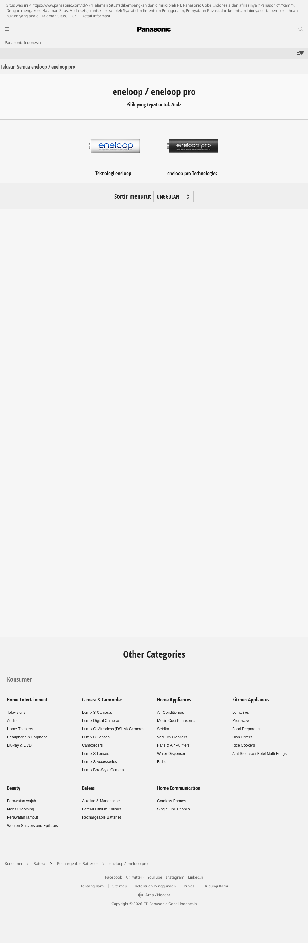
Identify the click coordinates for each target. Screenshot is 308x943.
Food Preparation (247, 729)
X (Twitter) (135, 877)
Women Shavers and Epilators (32, 825)
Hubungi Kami (215, 886)
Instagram (175, 877)
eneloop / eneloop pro (128, 863)
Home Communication (178, 788)
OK (74, 16)
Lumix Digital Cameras (101, 721)
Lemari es (240, 712)
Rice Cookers (243, 745)
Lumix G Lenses (96, 737)
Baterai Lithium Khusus (101, 809)
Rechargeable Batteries (101, 817)
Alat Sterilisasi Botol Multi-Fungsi (259, 753)
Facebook (113, 877)
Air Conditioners (170, 712)
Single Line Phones (173, 809)
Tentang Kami (92, 886)
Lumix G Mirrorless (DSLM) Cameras (113, 729)
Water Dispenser (171, 753)
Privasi (189, 886)
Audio (12, 721)
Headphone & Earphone (27, 737)
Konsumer (19, 679)
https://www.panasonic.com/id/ (59, 5)
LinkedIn (195, 877)
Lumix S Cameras (97, 712)
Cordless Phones (171, 801)
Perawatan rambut (22, 817)
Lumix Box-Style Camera (103, 770)
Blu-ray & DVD (19, 745)
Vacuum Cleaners (172, 737)
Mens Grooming (20, 809)
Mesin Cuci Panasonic (176, 721)
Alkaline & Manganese (101, 801)
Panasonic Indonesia (23, 42)
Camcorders (92, 745)
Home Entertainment (27, 699)
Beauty (13, 788)
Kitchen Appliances (250, 699)
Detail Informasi (95, 16)
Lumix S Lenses (95, 753)
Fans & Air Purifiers (173, 745)
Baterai (89, 788)
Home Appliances (174, 699)
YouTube (154, 877)
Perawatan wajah (21, 801)
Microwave (241, 721)
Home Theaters (20, 729)
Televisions (16, 712)
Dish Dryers (242, 737)
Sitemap (119, 886)
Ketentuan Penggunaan (155, 886)
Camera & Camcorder (102, 699)
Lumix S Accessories (99, 762)
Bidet (161, 762)
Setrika (163, 729)
